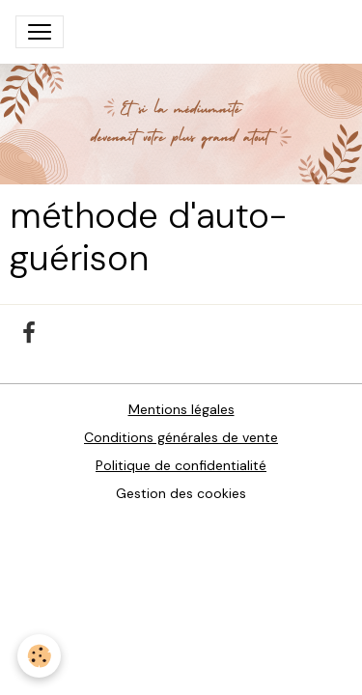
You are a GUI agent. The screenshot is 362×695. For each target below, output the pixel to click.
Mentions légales (181, 409)
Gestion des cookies (181, 493)
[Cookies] (39, 656)
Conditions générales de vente (181, 437)
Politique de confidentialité (181, 465)
